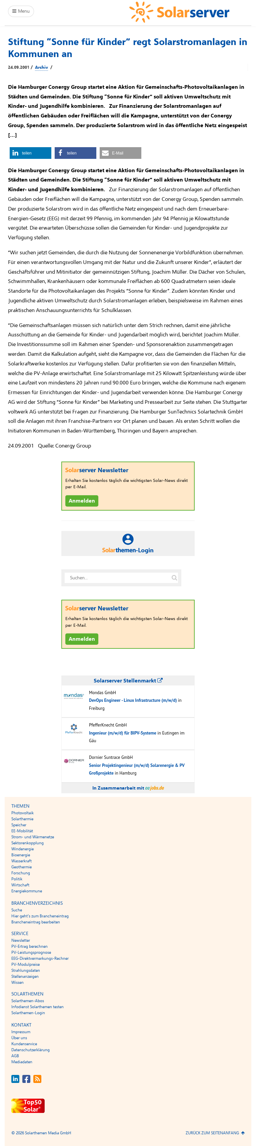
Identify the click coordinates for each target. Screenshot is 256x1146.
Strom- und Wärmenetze (32, 837)
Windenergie (22, 849)
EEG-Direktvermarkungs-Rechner (40, 958)
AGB (15, 1056)
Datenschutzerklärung (30, 1050)
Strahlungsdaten (25, 970)
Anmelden (82, 501)
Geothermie (21, 867)
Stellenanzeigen (25, 976)
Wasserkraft (21, 861)
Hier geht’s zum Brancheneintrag (40, 916)
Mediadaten (21, 1062)
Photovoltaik (22, 813)
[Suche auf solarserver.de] (174, 578)
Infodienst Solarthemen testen (37, 1007)
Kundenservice (24, 1044)
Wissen (17, 982)
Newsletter (20, 940)
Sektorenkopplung (27, 843)
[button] (30, 153)
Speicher (18, 825)
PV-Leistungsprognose (31, 952)
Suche (16, 910)
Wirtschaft (20, 885)
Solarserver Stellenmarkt (128, 680)
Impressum (20, 1032)
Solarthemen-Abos (27, 1001)
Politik (16, 879)
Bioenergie (20, 855)
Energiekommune (26, 891)
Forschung (20, 873)
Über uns (19, 1038)
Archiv (41, 67)
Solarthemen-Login (28, 1013)
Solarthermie (22, 819)
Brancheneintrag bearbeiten (35, 922)
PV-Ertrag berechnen (29, 946)
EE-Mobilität (22, 831)
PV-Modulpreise (25, 964)
